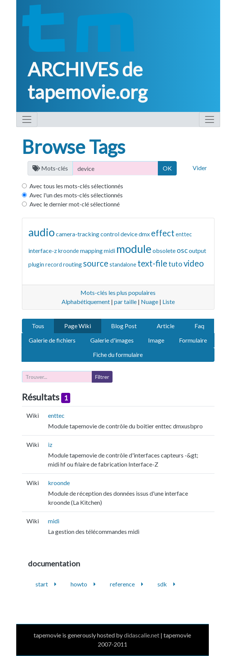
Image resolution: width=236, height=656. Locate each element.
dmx (144, 233)
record (53, 264)
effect (162, 233)
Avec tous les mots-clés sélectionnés (76, 185)
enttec (184, 234)
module (133, 248)
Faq (199, 325)
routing (72, 264)
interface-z (42, 250)
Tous (38, 325)
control (109, 233)
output (197, 250)
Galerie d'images (112, 340)
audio (41, 232)
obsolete (164, 250)
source (95, 263)
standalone (123, 264)
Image (156, 340)
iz (50, 444)
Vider (200, 167)
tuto (175, 263)
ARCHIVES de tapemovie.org (87, 80)
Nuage (149, 301)
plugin (36, 264)
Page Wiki (77, 325)
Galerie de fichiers (52, 340)
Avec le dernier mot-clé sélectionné (74, 204)
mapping (91, 250)
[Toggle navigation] (26, 119)
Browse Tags (73, 146)
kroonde (68, 251)
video (194, 263)
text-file (152, 263)
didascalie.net (141, 635)
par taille (125, 301)
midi (109, 250)
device (128, 233)
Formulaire (193, 340)
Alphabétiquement (86, 301)
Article (165, 325)
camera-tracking (77, 233)
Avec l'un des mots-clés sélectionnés (76, 195)
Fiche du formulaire (118, 354)
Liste (168, 301)
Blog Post (124, 325)
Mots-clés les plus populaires (118, 292)
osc (182, 250)
